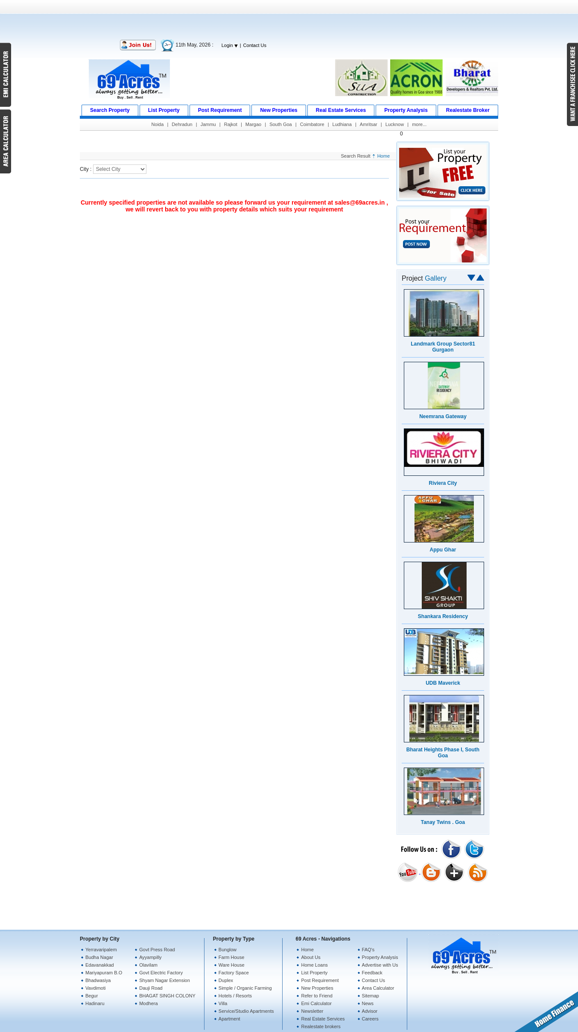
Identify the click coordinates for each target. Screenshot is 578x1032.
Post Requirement (320, 980)
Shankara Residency (443, 616)
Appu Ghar (443, 550)
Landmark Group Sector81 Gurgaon (443, 347)
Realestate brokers (320, 1026)
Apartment (229, 1018)
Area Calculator (378, 988)
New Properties (317, 988)
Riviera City (443, 483)
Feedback (372, 972)
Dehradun (182, 124)
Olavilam (148, 965)
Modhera (148, 1003)
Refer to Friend (316, 995)
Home (383, 155)
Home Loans (314, 965)
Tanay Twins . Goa (443, 822)
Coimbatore (312, 124)
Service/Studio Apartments (246, 1011)
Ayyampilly (150, 957)
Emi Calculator (316, 1003)
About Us (310, 957)
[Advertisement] (289, 19)
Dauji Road (150, 988)
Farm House (232, 957)
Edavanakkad (99, 965)
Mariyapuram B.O (103, 972)
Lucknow (394, 124)
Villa (223, 1003)
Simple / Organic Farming (245, 988)
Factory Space (234, 972)
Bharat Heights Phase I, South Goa (442, 753)
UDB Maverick (443, 683)
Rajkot (230, 124)
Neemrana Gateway (443, 416)
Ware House (232, 965)
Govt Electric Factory (161, 972)
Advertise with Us (380, 965)
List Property (314, 972)
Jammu (208, 124)
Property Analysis (380, 957)
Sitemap (370, 995)
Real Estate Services (322, 1018)
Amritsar (368, 124)
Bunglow (227, 949)
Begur (91, 995)
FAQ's (368, 949)
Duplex (226, 980)
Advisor (370, 1011)
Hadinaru (95, 1003)
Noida (158, 124)
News (368, 1003)
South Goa (280, 124)
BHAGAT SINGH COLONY (167, 995)
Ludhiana (342, 124)
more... (419, 124)
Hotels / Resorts (235, 995)
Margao (253, 124)
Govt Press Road (157, 949)
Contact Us (254, 45)
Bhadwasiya (98, 980)
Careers (370, 1018)
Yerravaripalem (101, 949)
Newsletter (312, 1011)
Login (230, 45)
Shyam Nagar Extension (164, 980)
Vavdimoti (95, 988)
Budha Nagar (99, 957)
